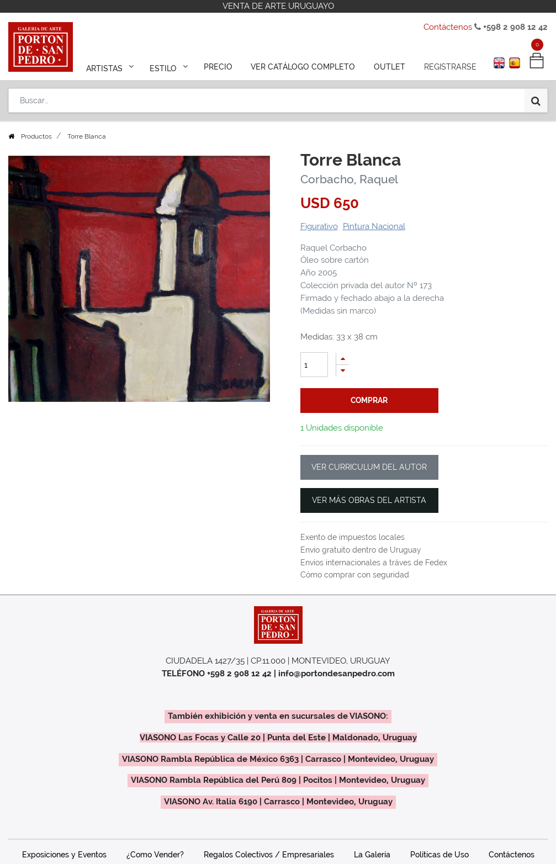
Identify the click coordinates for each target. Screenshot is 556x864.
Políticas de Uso (439, 854)
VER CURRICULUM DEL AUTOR (369, 467)
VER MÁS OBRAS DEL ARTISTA (369, 500)
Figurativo (319, 226)
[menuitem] (218, 67)
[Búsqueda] (536, 100)
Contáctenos (447, 27)
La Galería (372, 854)
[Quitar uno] (343, 371)
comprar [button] (369, 400)
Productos (36, 136)
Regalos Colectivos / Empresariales (269, 854)
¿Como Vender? (155, 854)
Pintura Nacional (374, 226)
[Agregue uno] (343, 358)
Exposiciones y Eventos (64, 854)
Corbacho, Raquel (349, 179)
